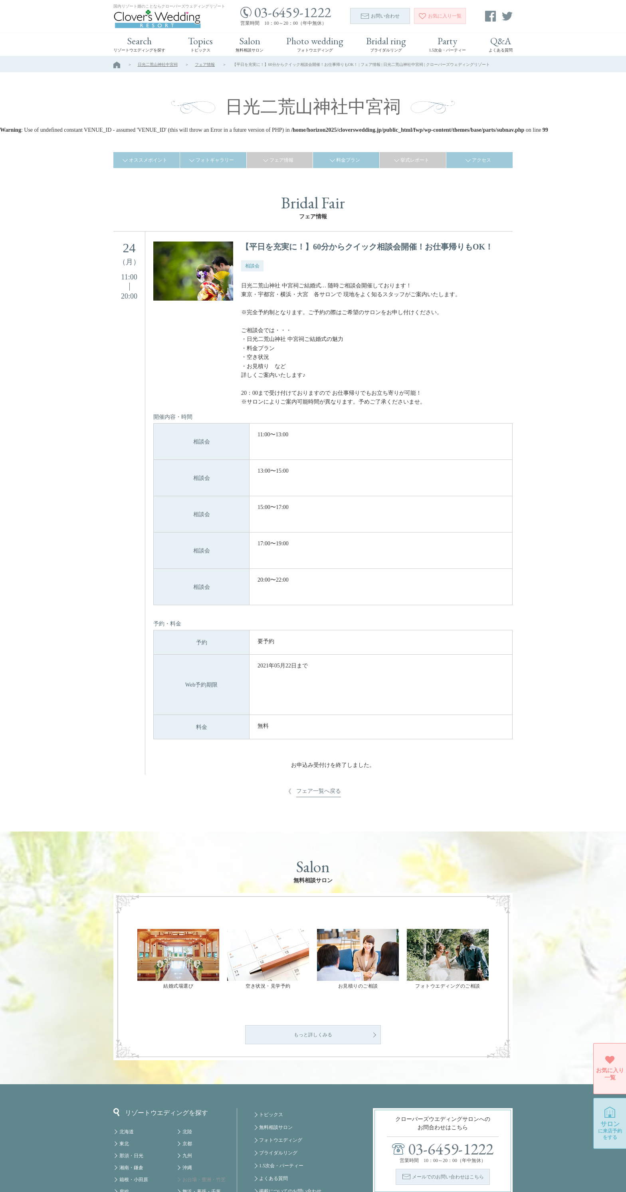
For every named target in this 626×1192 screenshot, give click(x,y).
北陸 (187, 1067)
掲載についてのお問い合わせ (290, 1126)
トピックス (271, 1050)
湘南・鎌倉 (131, 1103)
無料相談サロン (276, 1062)
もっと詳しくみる (313, 970)
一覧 (440, 16)
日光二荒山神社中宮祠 (158, 64)
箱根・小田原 (133, 1115)
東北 (124, 1079)
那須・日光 (131, 1091)
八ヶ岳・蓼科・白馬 (140, 1151)
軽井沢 (126, 1139)
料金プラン (348, 160)
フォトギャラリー (215, 160)
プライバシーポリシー (283, 1152)
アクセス (481, 160)
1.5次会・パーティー (281, 1101)
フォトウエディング (280, 1075)
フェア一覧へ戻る (318, 679)
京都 (187, 1079)
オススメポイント (148, 160)
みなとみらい (196, 1139)
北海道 (126, 1067)
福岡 (187, 1151)
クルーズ (192, 1163)
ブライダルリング (278, 1088)
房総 (124, 1127)
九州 (187, 1091)
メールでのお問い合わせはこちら (448, 1112)
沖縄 (187, 1103)
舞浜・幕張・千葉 (201, 1127)
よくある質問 (273, 1114)
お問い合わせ (380, 16)
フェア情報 (205, 64)
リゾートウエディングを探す (160, 1047)
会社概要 (268, 1139)
